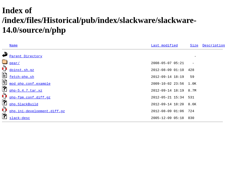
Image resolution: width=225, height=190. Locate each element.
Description (213, 45)
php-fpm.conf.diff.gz (30, 97)
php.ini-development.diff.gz (37, 110)
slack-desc (19, 117)
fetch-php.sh (21, 76)
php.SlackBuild (23, 104)
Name (13, 45)
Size (194, 45)
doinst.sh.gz (21, 69)
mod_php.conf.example (30, 83)
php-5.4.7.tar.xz (25, 90)
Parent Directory (25, 56)
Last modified (164, 45)
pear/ (14, 62)
